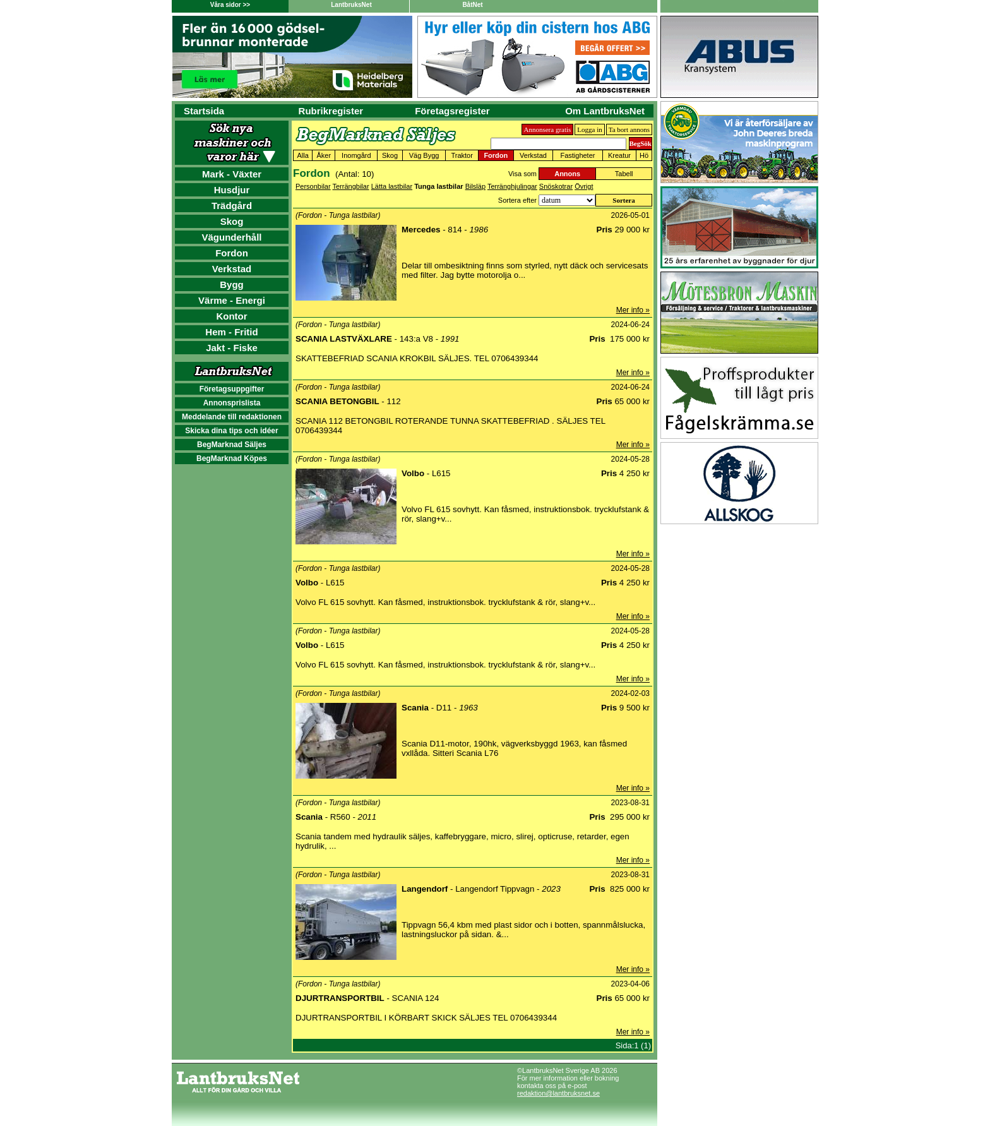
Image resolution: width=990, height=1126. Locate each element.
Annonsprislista (232, 402)
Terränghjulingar (512, 186)
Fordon (231, 253)
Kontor (231, 316)
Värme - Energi (231, 300)
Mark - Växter (231, 174)
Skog (232, 221)
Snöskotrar (556, 186)
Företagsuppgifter (232, 389)
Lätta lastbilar (391, 186)
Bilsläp (475, 186)
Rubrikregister (331, 110)
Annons (567, 173)
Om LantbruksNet (605, 110)
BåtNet (472, 4)
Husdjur (232, 189)
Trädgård (232, 205)
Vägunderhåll (231, 237)
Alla (302, 155)
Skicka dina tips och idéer (231, 430)
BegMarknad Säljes (231, 444)
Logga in (589, 129)
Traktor (461, 155)
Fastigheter (577, 155)
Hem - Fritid (231, 331)
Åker (323, 155)
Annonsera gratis (547, 129)
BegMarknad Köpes (231, 458)
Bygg (232, 284)
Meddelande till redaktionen (232, 416)
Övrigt (584, 186)
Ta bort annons (629, 129)
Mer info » (633, 310)
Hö (644, 155)
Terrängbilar (351, 186)
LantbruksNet (351, 4)
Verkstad (232, 268)
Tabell (624, 173)
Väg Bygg (424, 155)
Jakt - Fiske (232, 347)
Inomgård (356, 155)
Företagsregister (452, 110)
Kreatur (619, 155)
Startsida (204, 110)
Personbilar (313, 186)
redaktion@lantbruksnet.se (558, 1093)
